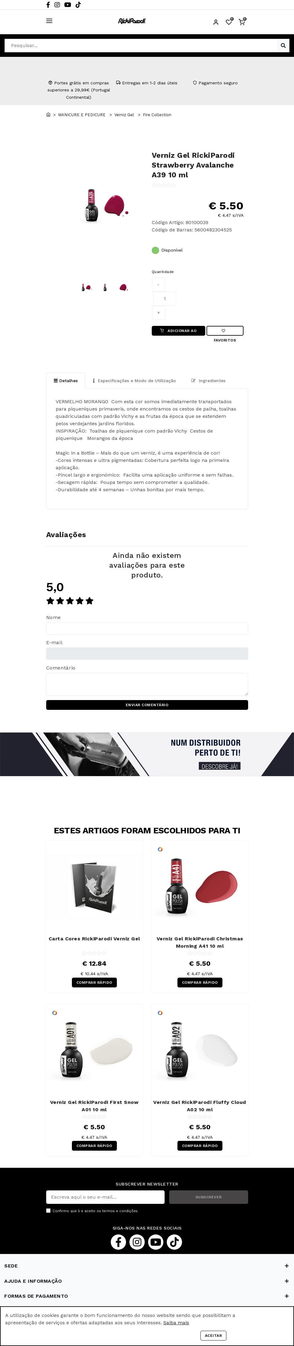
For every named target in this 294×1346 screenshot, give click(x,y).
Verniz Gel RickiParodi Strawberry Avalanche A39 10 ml (193, 165)
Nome (53, 618)
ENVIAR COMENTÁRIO (147, 705)
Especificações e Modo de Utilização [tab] (134, 380)
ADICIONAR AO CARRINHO (178, 332)
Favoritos (225, 332)
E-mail (54, 643)
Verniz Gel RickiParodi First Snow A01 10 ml (94, 1105)
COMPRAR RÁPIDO (94, 982)
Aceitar (213, 1335)
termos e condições (120, 1211)
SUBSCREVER (208, 1197)
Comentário (61, 668)
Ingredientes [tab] (208, 380)
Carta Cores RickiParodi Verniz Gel (94, 939)
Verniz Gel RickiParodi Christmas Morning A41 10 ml (200, 942)
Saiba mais (176, 1323)
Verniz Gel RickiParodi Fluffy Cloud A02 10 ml (199, 1105)
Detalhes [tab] (66, 380)
